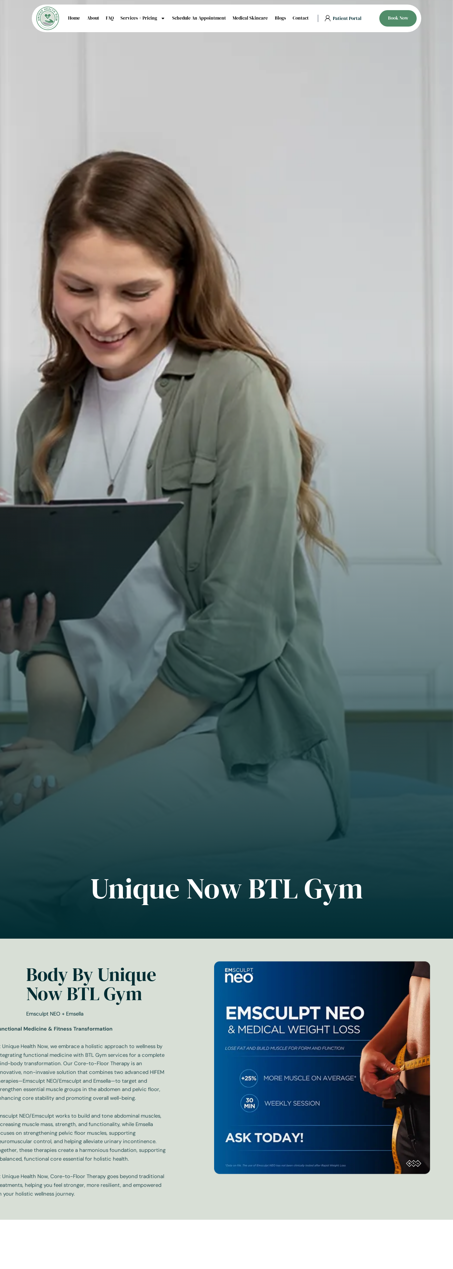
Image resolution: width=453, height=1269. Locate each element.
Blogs (280, 18)
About (93, 18)
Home (74, 18)
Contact (301, 18)
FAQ (110, 18)
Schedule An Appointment (199, 18)
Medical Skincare (250, 18)
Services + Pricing (142, 18)
